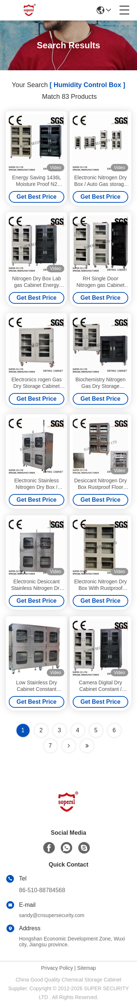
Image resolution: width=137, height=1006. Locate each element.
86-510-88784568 (42, 890)
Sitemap (86, 968)
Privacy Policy (57, 968)
